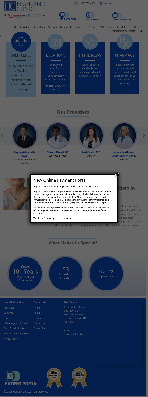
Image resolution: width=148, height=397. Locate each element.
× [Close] (117, 175)
